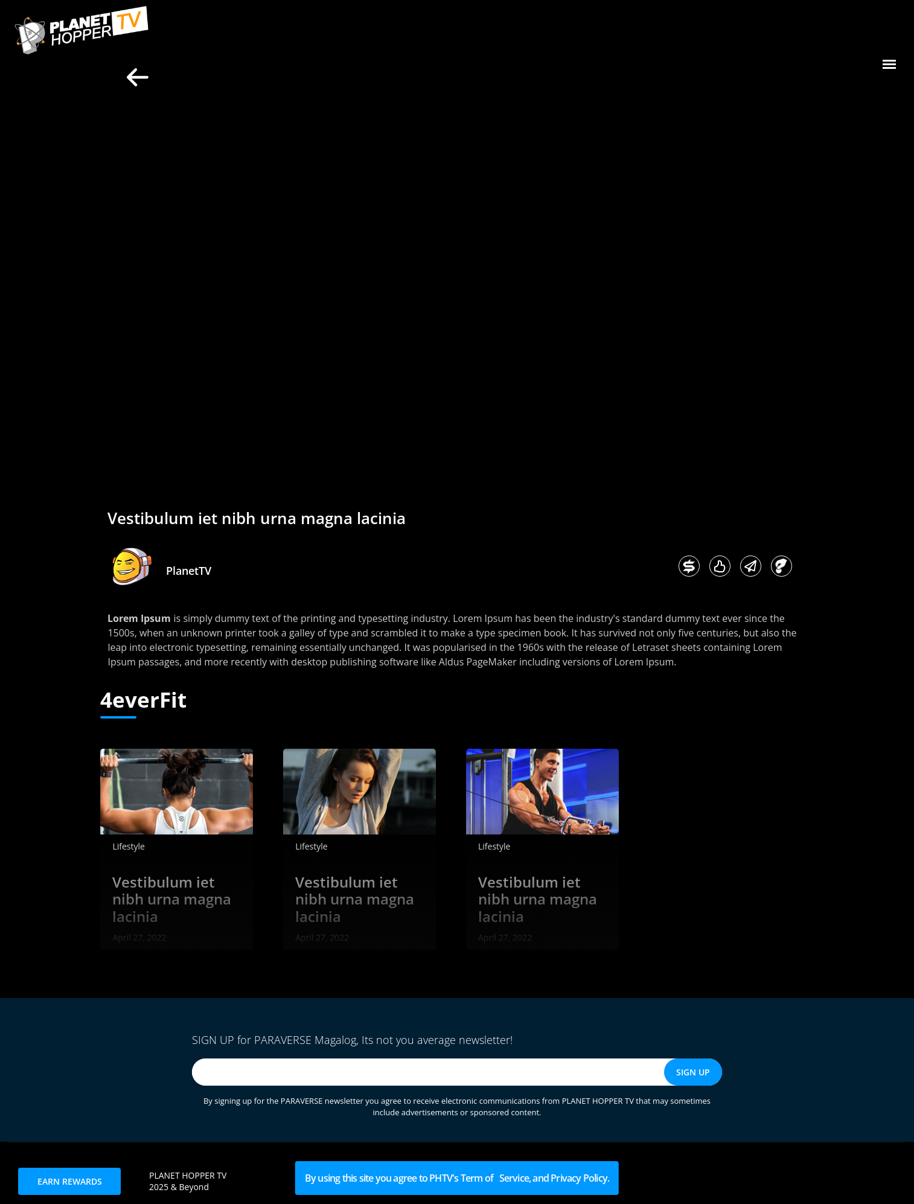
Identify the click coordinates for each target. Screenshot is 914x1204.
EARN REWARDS (69, 1181)
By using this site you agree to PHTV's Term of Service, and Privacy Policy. (457, 1178)
